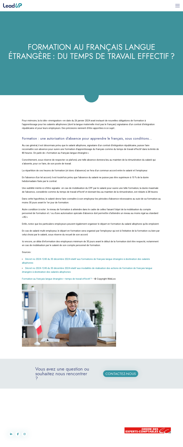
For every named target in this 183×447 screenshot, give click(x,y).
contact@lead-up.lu (144, 416)
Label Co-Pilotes (87, 442)
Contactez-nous (124, 373)
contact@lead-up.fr (17, 419)
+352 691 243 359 (145, 412)
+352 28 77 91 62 (144, 409)
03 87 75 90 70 (16, 416)
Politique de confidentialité (106, 442)
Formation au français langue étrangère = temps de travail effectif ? (57, 278)
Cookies (121, 442)
